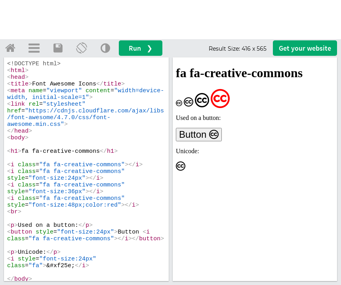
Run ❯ (140, 48)
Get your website (305, 48)
